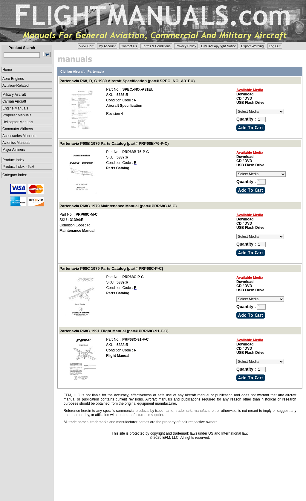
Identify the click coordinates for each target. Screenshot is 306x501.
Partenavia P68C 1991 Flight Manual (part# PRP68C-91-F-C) (114, 331)
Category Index (14, 175)
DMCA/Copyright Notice (218, 46)
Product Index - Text (18, 167)
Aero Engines (13, 79)
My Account (107, 46)
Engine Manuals (15, 108)
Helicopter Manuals (17, 122)
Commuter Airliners (17, 129)
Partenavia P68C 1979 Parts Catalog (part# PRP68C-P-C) (111, 268)
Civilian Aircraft (14, 101)
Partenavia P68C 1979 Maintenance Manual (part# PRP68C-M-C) (118, 206)
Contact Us (129, 46)
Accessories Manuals (19, 136)
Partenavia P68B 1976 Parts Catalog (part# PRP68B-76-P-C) (114, 143)
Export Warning (252, 46)
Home (7, 70)
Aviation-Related (15, 85)
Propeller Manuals (16, 115)
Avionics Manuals (16, 143)
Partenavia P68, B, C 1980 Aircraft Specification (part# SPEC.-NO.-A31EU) (127, 81)
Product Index (13, 160)
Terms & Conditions (156, 46)
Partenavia (96, 71)
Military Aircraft (14, 94)
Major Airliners (13, 149)
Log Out (275, 46)
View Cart (86, 46)
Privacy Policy (186, 46)
